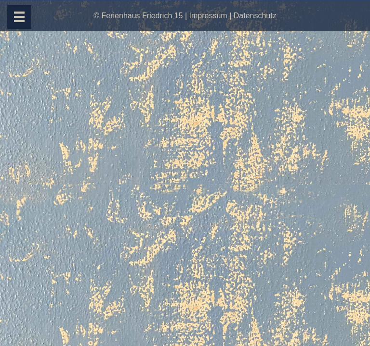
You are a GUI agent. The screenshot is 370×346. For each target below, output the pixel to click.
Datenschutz (255, 16)
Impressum (208, 16)
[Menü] (19, 17)
